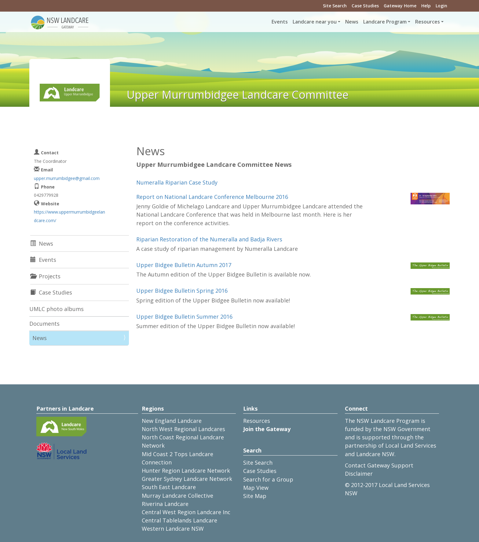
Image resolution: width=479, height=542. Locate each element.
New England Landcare (172, 420)
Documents (44, 323)
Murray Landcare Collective (177, 495)
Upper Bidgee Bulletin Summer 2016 (184, 316)
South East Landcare (169, 487)
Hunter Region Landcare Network (186, 470)
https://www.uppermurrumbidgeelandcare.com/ (69, 216)
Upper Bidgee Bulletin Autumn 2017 (183, 265)
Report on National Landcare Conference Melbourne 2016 (212, 196)
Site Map (254, 496)
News (351, 21)
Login (441, 6)
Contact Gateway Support (379, 465)
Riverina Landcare (165, 503)
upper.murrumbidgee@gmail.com (67, 178)
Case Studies (365, 6)
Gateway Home (400, 6)
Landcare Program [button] (385, 21)
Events (280, 21)
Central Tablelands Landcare (179, 520)
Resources (256, 420)
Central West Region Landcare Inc (186, 512)
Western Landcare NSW (173, 528)
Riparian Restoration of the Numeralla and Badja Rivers (209, 239)
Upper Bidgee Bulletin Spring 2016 (182, 290)
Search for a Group (268, 479)
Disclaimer (359, 473)
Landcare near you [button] (315, 21)
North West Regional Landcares (183, 429)
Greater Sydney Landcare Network (187, 478)
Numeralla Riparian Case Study (177, 182)
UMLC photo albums (56, 309)
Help (426, 6)
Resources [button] (427, 21)
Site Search (335, 6)
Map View (256, 487)
